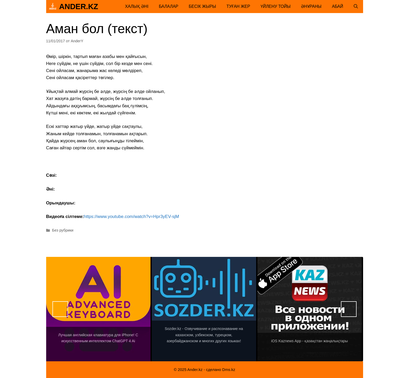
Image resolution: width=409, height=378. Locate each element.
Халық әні (136, 6)
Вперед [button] (349, 309)
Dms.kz (228, 369)
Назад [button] (60, 309)
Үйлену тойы (276, 6)
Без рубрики (63, 230)
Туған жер (238, 6)
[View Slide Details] (98, 309)
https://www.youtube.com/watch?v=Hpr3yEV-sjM (131, 216)
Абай (337, 6)
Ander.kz (78, 6)
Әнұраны (311, 6)
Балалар (168, 6)
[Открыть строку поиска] (355, 6)
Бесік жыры (202, 6)
